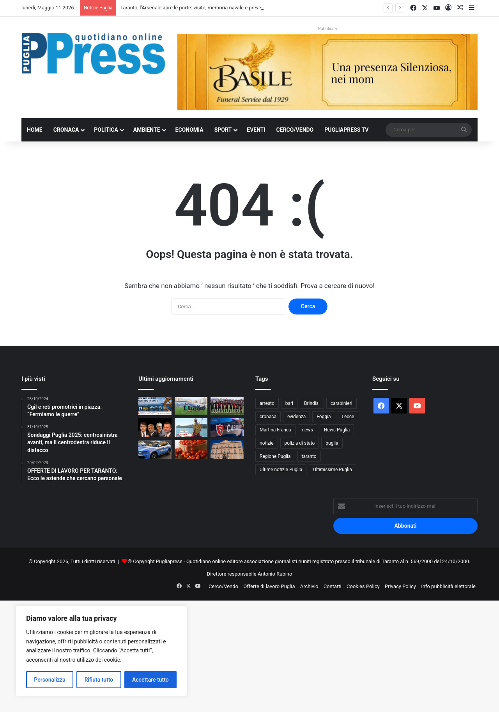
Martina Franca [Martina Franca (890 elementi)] (275, 430)
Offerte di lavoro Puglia (269, 586)
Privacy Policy (400, 586)
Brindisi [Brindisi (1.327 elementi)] (312, 403)
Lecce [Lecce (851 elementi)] (348, 416)
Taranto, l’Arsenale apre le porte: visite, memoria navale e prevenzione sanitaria (208, 8)
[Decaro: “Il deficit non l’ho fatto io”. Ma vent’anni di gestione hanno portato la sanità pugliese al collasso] (155, 427)
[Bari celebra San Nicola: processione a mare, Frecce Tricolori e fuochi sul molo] (191, 427)
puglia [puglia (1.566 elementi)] (332, 443)
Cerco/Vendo (295, 130)
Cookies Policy (363, 586)
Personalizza (49, 680)
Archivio (309, 586)
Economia (189, 130)
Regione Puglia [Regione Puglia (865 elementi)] (275, 456)
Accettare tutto (150, 680)
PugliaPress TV (346, 130)
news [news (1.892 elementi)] (307, 430)
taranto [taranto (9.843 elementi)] (309, 456)
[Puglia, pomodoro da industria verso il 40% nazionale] (191, 449)
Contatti (333, 586)
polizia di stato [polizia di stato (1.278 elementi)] (300, 443)
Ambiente (146, 130)
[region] (101, 651)
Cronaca (66, 130)
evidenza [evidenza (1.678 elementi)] (296, 416)
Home (34, 130)
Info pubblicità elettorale (448, 586)
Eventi (256, 130)
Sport (223, 130)
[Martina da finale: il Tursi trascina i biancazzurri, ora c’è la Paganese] (191, 406)
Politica (106, 130)
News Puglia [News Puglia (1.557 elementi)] (337, 430)
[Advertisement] (234, 655)
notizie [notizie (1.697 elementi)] (267, 443)
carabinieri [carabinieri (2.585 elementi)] (341, 403)
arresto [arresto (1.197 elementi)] (267, 403)
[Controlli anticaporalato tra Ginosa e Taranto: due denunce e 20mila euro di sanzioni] (227, 427)
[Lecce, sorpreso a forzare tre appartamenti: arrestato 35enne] (155, 449)
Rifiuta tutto (99, 680)
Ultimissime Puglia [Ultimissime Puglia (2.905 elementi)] (332, 469)
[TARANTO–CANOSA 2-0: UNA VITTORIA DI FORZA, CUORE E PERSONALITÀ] (227, 406)
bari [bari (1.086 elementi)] (289, 403)
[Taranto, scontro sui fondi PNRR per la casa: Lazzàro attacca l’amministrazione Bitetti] (227, 449)
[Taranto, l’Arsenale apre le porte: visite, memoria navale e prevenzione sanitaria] (155, 406)
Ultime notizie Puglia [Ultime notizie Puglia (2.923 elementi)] (281, 469)
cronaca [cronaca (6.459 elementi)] (268, 416)
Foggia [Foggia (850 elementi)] (324, 416)
